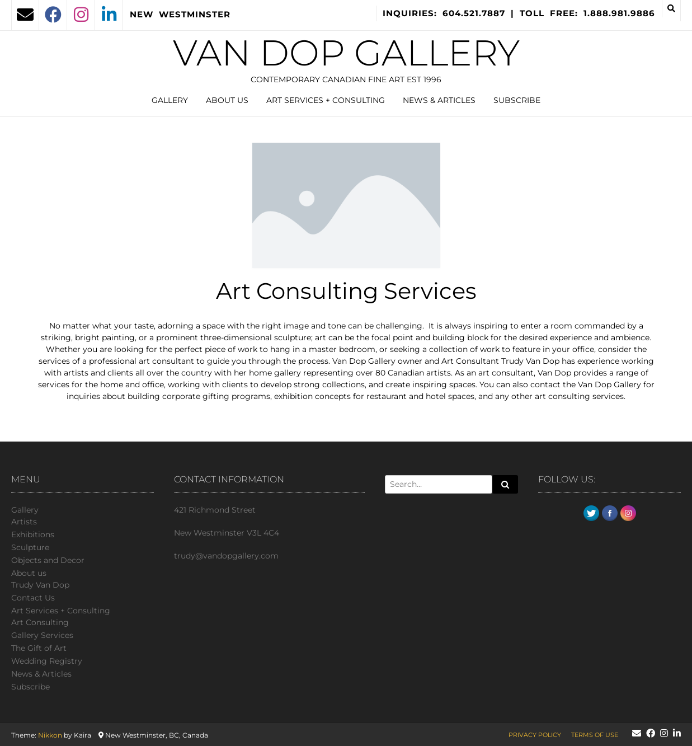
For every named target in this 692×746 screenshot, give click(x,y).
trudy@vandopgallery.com (226, 556)
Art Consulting (40, 622)
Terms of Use (594, 735)
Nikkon (50, 735)
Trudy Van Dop (40, 585)
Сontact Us (33, 598)
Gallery (170, 100)
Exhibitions (32, 534)
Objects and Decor (47, 560)
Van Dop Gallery (346, 53)
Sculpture (30, 547)
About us (227, 100)
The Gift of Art (39, 648)
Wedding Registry (46, 661)
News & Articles (439, 100)
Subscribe (516, 100)
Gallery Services (42, 635)
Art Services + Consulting (325, 100)
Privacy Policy (535, 735)
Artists (24, 522)
